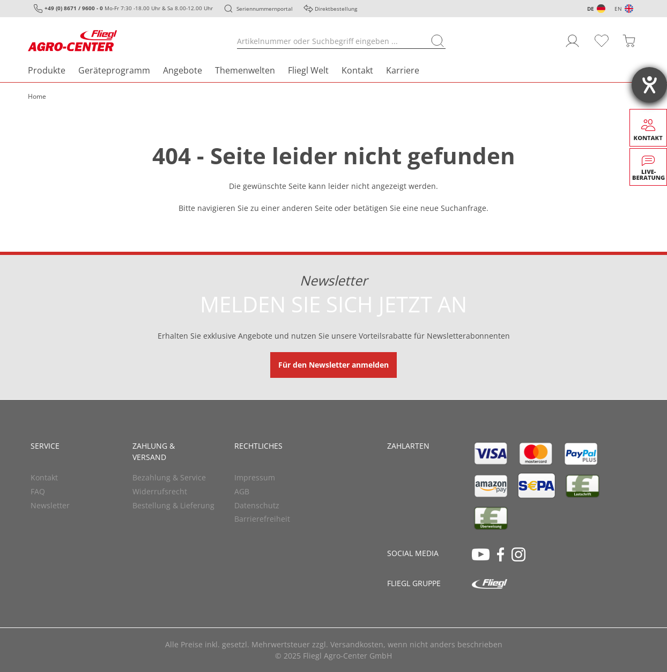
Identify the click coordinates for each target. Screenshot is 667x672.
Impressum (254, 477)
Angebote (182, 70)
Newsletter (50, 505)
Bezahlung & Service (169, 477)
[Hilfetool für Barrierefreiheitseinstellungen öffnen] (649, 85)
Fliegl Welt (308, 70)
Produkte (46, 70)
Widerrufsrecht (159, 491)
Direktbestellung (336, 8)
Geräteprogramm (114, 70)
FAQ (38, 491)
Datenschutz (256, 505)
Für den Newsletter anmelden (333, 365)
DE (590, 8)
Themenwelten (245, 70)
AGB (241, 491)
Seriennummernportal (264, 8)
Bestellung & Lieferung (173, 505)
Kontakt (357, 70)
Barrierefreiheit (262, 519)
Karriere (402, 70)
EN (618, 8)
